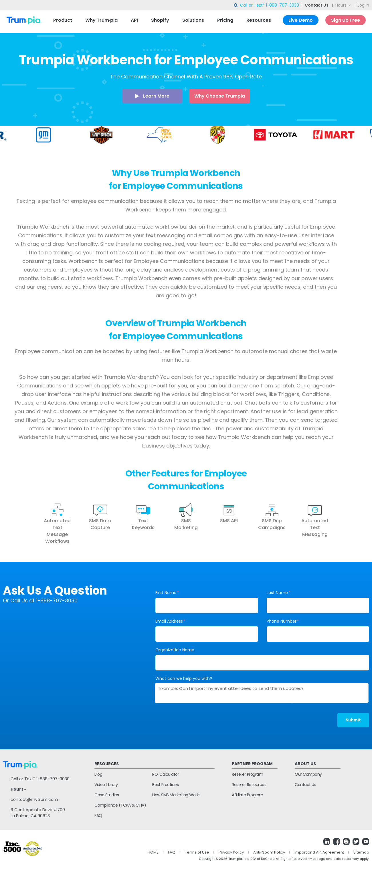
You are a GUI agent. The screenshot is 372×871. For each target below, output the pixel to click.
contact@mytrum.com (34, 799)
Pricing (225, 20)
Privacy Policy (231, 852)
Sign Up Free (345, 20)
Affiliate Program (247, 795)
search (236, 5)
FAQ (98, 815)
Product (62, 20)
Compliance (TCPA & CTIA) (120, 805)
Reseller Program (247, 774)
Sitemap (361, 852)
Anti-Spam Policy (269, 852)
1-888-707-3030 (282, 5)
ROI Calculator (165, 774)
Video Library (106, 784)
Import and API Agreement (319, 852)
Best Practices (165, 784)
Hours (341, 5)
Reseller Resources (249, 784)
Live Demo (300, 20)
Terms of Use (197, 852)
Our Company (308, 774)
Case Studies (106, 795)
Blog (98, 774)
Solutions (193, 20)
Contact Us (317, 5)
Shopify (160, 20)
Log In (363, 5)
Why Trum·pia (101, 20)
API (134, 20)
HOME (153, 852)
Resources (258, 20)
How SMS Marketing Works (176, 795)
